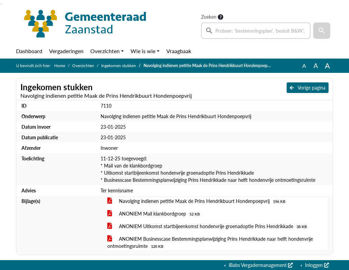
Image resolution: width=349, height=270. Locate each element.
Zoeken (208, 17)
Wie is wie (143, 51)
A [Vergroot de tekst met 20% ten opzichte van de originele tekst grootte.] (316, 65)
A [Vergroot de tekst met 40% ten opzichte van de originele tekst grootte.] (327, 66)
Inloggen (316, 265)
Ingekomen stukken (118, 65)
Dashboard (29, 51)
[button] (321, 30)
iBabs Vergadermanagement (260, 265)
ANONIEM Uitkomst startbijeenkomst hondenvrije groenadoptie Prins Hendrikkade (208, 226)
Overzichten (105, 51)
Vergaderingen (66, 51)
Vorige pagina (307, 88)
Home (59, 65)
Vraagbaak (178, 51)
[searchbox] (255, 30)
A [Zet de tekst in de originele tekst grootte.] (304, 65)
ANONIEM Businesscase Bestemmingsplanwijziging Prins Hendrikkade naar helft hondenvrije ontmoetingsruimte (210, 242)
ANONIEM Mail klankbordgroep (154, 214)
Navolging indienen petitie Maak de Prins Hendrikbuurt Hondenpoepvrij (197, 201)
